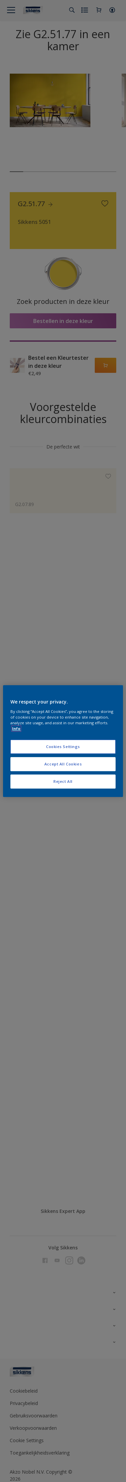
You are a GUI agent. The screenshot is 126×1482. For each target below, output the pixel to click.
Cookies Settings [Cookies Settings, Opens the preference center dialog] (63, 746)
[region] (63, 741)
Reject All (63, 781)
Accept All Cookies (63, 763)
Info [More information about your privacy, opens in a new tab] (16, 728)
